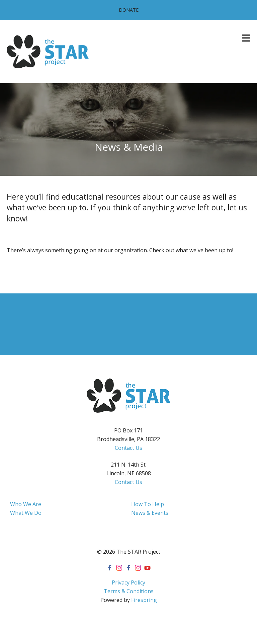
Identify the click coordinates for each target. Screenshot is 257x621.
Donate (129, 10)
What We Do (25, 512)
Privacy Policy (128, 582)
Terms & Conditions (129, 591)
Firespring (144, 600)
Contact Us (128, 448)
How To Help (147, 504)
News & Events (149, 512)
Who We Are (25, 504)
